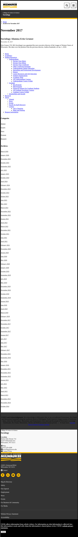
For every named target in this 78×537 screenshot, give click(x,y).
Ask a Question (18, 108)
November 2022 (6, 211)
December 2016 (5, 354)
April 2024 (4, 181)
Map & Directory (6, 482)
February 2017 (5, 350)
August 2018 (5, 301)
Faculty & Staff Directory (17, 105)
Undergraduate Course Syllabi (23, 81)
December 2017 (5, 320)
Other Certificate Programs (22, 66)
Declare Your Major (19, 61)
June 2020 (4, 256)
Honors (15, 72)
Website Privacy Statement (9, 514)
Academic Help (18, 77)
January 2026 (5, 155)
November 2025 (6, 159)
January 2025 (5, 174)
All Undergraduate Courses (22, 79)
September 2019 (6, 275)
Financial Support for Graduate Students (26, 88)
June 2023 (4, 200)
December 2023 (5, 189)
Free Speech (5, 489)
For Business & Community (10, 502)
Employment (5, 492)
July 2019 (4, 279)
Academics (8, 55)
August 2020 (5, 253)
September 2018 (6, 297)
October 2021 (5, 234)
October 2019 (5, 271)
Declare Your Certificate (21, 65)
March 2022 (4, 226)
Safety (3, 485)
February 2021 (5, 245)
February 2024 (5, 185)
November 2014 (6, 402)
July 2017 (4, 339)
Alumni (11, 99)
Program (3, 135)
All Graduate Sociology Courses (23, 90)
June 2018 (4, 305)
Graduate (12, 83)
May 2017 (4, 346)
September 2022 (6, 215)
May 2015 (4, 387)
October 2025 (5, 163)
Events (11, 103)
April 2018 (4, 309)
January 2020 (5, 267)
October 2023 (5, 193)
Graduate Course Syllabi (21, 92)
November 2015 (6, 372)
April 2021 (4, 241)
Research (8, 96)
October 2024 (5, 178)
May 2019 (4, 282)
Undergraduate (14, 59)
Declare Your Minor (19, 63)
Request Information (11, 112)
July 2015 (4, 384)
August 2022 (5, 219)
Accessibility (5, 517)
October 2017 (5, 327)
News (11, 101)
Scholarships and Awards (17, 94)
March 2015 (4, 395)
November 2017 (6, 324)
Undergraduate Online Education (23, 68)
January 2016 (5, 365)
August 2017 (5, 335)
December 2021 (5, 230)
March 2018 (4, 312)
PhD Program (17, 86)
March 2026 (4, 151)
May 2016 (4, 361)
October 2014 (5, 406)
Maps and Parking (19, 110)
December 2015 (5, 369)
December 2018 (5, 286)
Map (4, 446)
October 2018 (5, 294)
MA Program (17, 85)
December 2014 (5, 399)
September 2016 (6, 357)
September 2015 (6, 376)
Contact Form (7, 451)
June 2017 (4, 342)
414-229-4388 (7, 447)
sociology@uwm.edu (10, 449)
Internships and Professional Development (27, 70)
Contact (11, 107)
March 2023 (4, 208)
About (7, 97)
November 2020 (6, 249)
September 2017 (6, 331)
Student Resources (11, 57)
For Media (4, 506)
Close (3, 532)
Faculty (3, 127)
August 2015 (5, 380)
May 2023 (4, 204)
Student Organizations (20, 75)
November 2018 (6, 290)
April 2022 (4, 223)
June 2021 (4, 238)
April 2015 (4, 391)
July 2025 (4, 170)
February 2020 (5, 264)
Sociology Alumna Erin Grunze (17, 38)
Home (5, 22)
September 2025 (6, 166)
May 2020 (4, 260)
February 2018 (5, 316)
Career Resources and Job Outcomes (25, 74)
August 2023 (5, 196)
